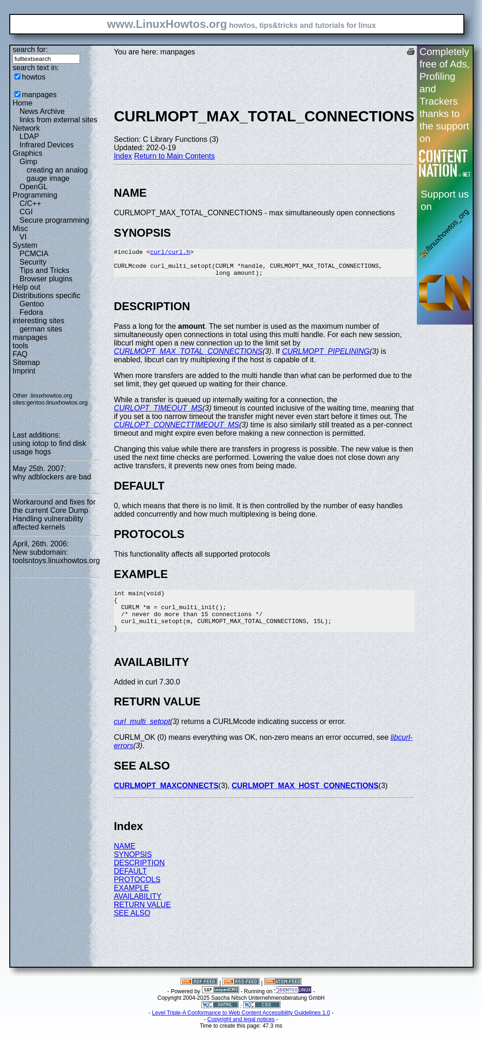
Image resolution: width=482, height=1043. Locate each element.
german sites (41, 329)
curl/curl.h (170, 253)
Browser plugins (46, 279)
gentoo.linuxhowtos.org (57, 402)
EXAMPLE (131, 902)
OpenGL (33, 187)
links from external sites (58, 120)
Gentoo (32, 304)
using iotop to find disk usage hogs (49, 447)
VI (23, 237)
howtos (34, 77)
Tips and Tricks (44, 270)
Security (33, 262)
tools (20, 346)
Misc (20, 229)
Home (23, 103)
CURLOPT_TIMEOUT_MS (158, 414)
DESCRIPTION (139, 877)
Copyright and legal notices (241, 1033)
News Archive (42, 111)
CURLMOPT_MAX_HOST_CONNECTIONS (305, 800)
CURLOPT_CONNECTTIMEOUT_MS (176, 430)
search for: (30, 49)
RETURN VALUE (142, 919)
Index (123, 156)
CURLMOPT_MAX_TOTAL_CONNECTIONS (188, 357)
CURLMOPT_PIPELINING (325, 357)
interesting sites (38, 321)
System (25, 245)
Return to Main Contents (174, 156)
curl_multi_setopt (142, 735)
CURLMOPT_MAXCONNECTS (166, 800)
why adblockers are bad (52, 477)
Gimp (28, 162)
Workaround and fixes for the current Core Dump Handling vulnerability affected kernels (54, 514)
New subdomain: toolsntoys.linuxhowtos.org (56, 556)
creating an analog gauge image (57, 174)
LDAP (29, 136)
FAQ (20, 354)
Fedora (31, 312)
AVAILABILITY (138, 910)
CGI (26, 212)
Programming (35, 195)
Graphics (27, 153)
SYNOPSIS (133, 868)
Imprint (24, 371)
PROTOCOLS (137, 893)
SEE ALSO (132, 927)
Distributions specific (46, 295)
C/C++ (30, 203)
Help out (26, 287)
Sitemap (26, 362)
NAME (124, 860)
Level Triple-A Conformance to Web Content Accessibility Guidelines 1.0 (241, 1026)
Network (26, 128)
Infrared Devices (47, 145)
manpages (39, 95)
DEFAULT (130, 885)
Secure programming (54, 220)
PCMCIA (34, 254)
